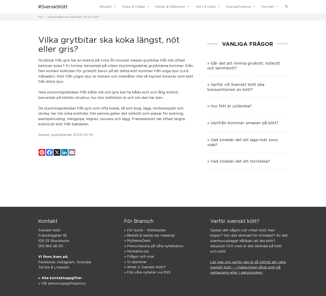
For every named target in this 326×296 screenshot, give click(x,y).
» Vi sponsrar (135, 261)
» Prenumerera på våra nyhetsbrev (154, 245)
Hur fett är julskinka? (231, 105)
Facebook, (48, 261)
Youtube (84, 261)
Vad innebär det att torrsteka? (240, 161)
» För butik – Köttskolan (145, 230)
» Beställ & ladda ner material (149, 235)
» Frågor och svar (139, 256)
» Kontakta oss (136, 251)
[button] (287, 6)
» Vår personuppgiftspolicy (62, 283)
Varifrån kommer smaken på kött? (244, 122)
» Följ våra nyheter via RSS (147, 272)
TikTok (44, 267)
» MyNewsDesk (137, 240)
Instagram (66, 261)
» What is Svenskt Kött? (144, 267)
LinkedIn (61, 267)
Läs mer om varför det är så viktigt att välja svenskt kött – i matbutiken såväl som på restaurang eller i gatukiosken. (248, 267)
